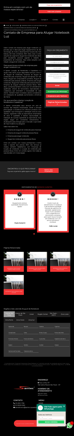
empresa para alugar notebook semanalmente (20, 27)
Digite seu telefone (57, 65)
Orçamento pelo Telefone (57, 96)
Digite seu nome (57, 53)
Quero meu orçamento (48, 170)
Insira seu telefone (45, 415)
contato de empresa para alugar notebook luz (20, 30)
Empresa (21, 20)
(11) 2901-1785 (18, 403)
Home (11, 20)
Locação (32, 20)
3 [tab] (40, 234)
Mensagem (57, 71)
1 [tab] (34, 234)
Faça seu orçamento (54, 5)
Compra (43, 20)
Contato (55, 20)
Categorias (15, 25)
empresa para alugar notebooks (33, 25)
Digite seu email (57, 59)
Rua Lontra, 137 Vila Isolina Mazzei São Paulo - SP (49, 384)
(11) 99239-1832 (19, 405)
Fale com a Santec (54, 11)
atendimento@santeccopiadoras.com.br (27, 407)
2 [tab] (37, 234)
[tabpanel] (19, 209)
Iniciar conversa (51, 422)
